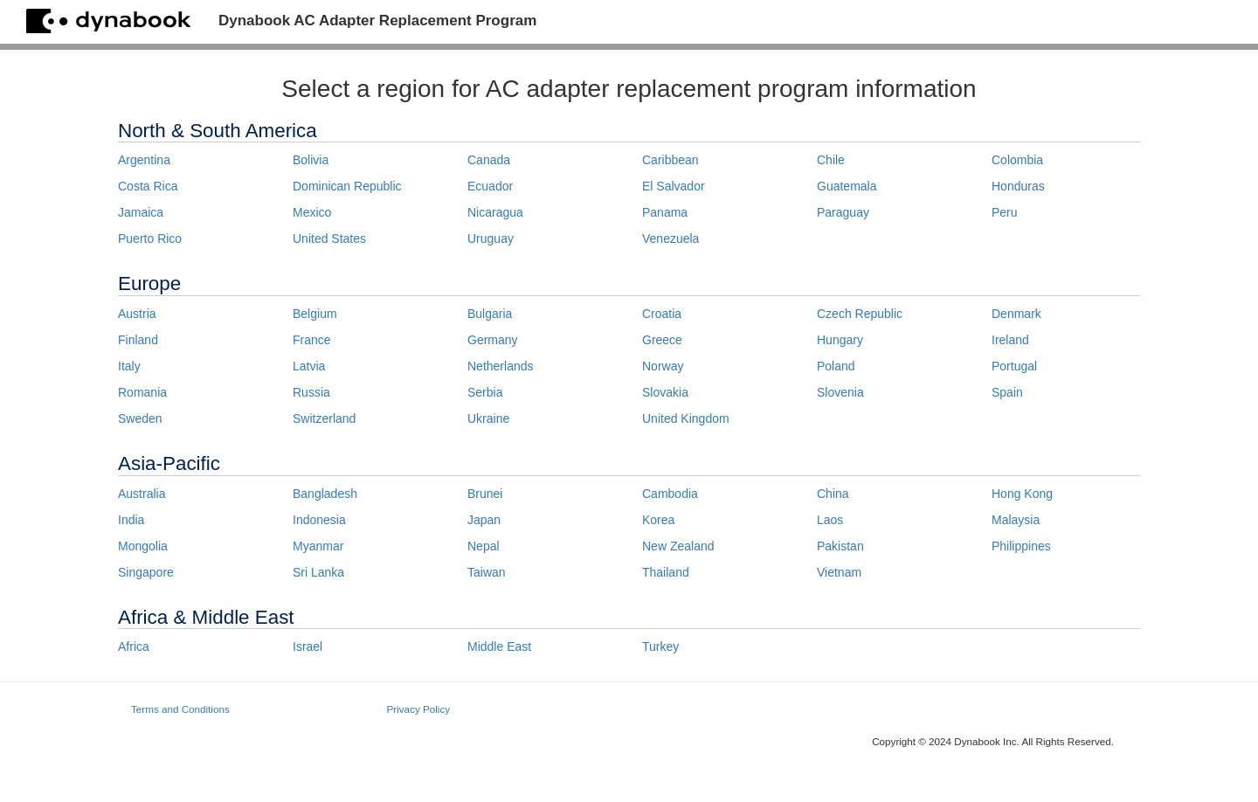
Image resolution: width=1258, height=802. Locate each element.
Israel (307, 646)
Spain (1007, 392)
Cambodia (670, 494)
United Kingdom (685, 418)
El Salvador (673, 186)
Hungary (840, 340)
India (131, 520)
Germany (492, 340)
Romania (142, 392)
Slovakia (665, 392)
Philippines (1021, 546)
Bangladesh (325, 494)
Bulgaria (489, 314)
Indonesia (319, 520)
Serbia (484, 392)
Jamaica (140, 212)
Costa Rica (147, 186)
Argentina (144, 160)
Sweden (140, 418)
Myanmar (318, 546)
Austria (137, 314)
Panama (665, 212)
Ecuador (490, 186)
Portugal (1014, 366)
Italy (129, 366)
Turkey (660, 646)
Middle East (499, 646)
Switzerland (324, 418)
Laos (830, 520)
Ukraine (488, 418)
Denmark (1016, 314)
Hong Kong (1022, 494)
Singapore (146, 572)
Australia (141, 494)
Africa (133, 646)
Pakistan (840, 546)
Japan (484, 520)
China (833, 494)
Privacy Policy (419, 709)
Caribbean (670, 160)
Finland (138, 340)
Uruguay (490, 238)
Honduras (1018, 186)
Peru (1005, 212)
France (312, 340)
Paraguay (843, 212)
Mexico (312, 212)
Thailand (665, 572)
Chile (831, 160)
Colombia (1017, 160)
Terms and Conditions (180, 709)
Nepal (483, 546)
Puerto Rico (150, 238)
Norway (662, 366)
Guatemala (846, 186)
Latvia (309, 366)
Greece (662, 340)
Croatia (661, 314)
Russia (311, 392)
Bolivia (310, 160)
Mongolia (143, 546)
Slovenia (840, 392)
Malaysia (1016, 520)
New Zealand (678, 546)
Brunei (484, 494)
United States (329, 238)
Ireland (1010, 340)
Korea (658, 520)
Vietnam (839, 572)
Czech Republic (859, 314)
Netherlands (500, 366)
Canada (488, 160)
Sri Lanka (318, 572)
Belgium (315, 314)
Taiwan (486, 572)
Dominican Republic (347, 186)
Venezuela (670, 238)
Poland (836, 366)
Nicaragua (495, 212)
